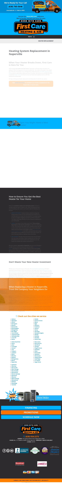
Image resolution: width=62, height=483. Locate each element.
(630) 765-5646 (15, 6)
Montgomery (14, 359)
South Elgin (37, 359)
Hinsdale (37, 337)
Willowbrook (14, 380)
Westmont (14, 375)
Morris (13, 360)
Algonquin (14, 320)
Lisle (12, 349)
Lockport (13, 351)
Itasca (13, 343)
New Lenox (37, 342)
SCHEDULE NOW (31, 417)
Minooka (13, 356)
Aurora (13, 322)
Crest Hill (13, 337)
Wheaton (13, 377)
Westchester (14, 372)
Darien (13, 339)
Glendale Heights (39, 333)
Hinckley (37, 336)
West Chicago (15, 369)
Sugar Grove (38, 362)
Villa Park (13, 366)
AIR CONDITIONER (24, 480)
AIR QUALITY (45, 480)
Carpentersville (15, 334)
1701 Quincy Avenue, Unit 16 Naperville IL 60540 (33, 438)
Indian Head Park (15, 342)
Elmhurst (37, 325)
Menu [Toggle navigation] (31, 37)
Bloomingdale (15, 328)
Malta (13, 354)
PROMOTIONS (31, 412)
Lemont (13, 348)
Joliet (12, 345)
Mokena (13, 357)
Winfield (13, 381)
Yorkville (13, 384)
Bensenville (14, 327)
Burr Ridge (14, 331)
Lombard (13, 352)
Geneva (36, 328)
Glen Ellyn (37, 331)
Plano (36, 351)
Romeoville (37, 352)
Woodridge (14, 383)
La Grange (14, 346)
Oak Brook (37, 345)
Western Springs (15, 374)
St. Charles (37, 360)
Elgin (36, 323)
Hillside (36, 334)
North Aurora (38, 343)
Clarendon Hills (15, 336)
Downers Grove (38, 320)
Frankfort (37, 327)
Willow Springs (15, 378)
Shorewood (37, 356)
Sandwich (37, 354)
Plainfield (37, 349)
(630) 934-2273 (32, 436)
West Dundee (14, 371)
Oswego (37, 346)
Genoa (36, 330)
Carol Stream (14, 333)
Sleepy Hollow (38, 357)
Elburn (36, 322)
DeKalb (36, 319)
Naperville (14, 362)
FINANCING (31, 407)
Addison (13, 319)
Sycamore (14, 364)
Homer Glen (38, 339)
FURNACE (16, 480)
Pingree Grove (38, 348)
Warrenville (14, 367)
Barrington (14, 323)
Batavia (13, 325)
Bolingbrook (14, 330)
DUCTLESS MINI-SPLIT (35, 480)
